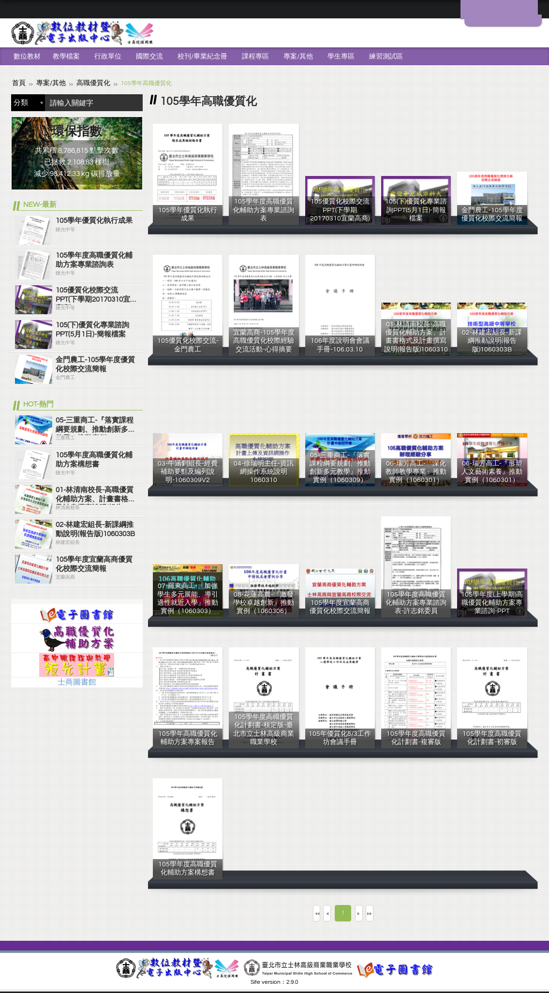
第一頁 (281, 912)
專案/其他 (298, 56)
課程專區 (255, 56)
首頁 (18, 82)
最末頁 (405, 912)
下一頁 (369, 912)
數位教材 (27, 56)
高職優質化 (84, 82)
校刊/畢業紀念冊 (202, 56)
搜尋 (133, 101)
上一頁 (317, 912)
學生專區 (341, 56)
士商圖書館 (77, 681)
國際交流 (149, 56)
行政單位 (107, 56)
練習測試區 (386, 56)
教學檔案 (66, 56)
